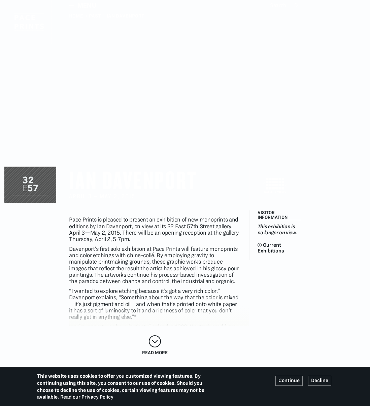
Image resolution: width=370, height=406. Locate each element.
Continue (289, 380)
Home (76, 16)
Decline (319, 380)
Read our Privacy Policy (86, 397)
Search (297, 5)
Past (95, 16)
